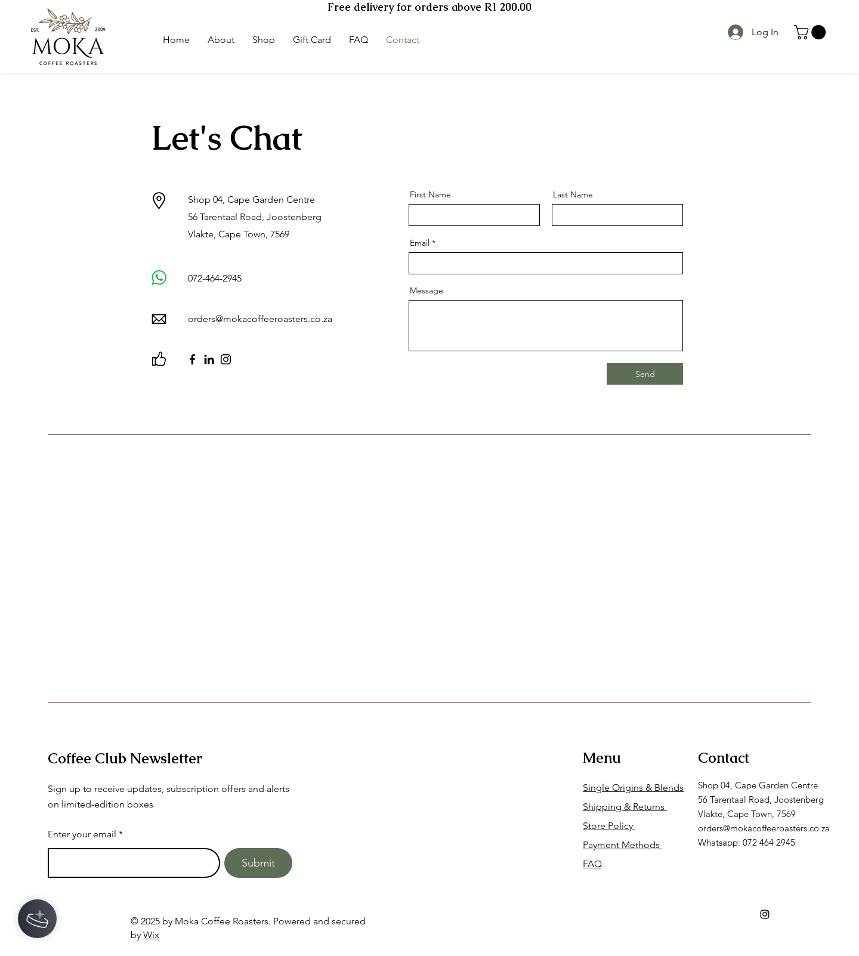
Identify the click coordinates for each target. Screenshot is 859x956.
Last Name (573, 194)
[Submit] (258, 863)
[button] (811, 32)
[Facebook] (192, 359)
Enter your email (82, 834)
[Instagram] (226, 359)
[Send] (645, 374)
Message (426, 290)
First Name (430, 194)
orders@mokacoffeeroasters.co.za (260, 318)
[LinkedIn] (209, 359)
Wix (151, 934)
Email (420, 243)
